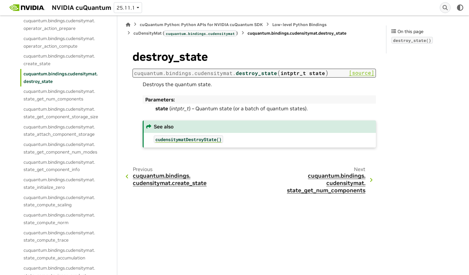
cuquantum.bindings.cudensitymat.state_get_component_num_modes (60, 148)
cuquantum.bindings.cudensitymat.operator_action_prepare (59, 24)
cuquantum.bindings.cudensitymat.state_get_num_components (59, 95)
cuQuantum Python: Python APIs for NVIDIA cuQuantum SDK (201, 24)
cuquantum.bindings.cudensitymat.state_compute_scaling (59, 201)
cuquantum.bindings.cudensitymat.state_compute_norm (59, 218)
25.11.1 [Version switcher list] (126, 7)
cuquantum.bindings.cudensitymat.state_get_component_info (59, 166)
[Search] (445, 7)
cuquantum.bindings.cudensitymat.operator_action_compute (59, 42)
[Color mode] (460, 7)
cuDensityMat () (185, 33)
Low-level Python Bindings (299, 24)
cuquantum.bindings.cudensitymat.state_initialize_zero (59, 183)
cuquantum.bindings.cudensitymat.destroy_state (61, 77)
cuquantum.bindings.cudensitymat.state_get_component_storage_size (61, 113)
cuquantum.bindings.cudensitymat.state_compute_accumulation (59, 254)
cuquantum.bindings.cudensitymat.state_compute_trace (59, 236)
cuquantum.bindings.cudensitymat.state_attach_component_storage (59, 130)
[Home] (128, 24)
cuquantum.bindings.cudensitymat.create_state (59, 59)
